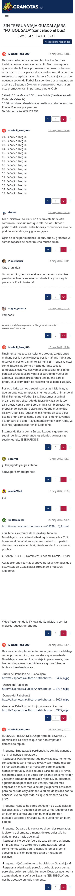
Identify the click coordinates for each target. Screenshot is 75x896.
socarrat (13, 458)
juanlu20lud (15, 491)
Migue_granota (17, 308)
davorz (12, 212)
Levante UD (10, 35)
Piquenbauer (15, 261)
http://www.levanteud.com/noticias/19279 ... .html (35, 526)
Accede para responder (57, 41)
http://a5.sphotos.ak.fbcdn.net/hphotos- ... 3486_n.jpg (35, 678)
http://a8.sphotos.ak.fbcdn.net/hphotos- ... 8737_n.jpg (35, 689)
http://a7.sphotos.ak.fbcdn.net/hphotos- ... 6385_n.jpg (35, 710)
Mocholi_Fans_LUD (19, 53)
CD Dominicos (16, 519)
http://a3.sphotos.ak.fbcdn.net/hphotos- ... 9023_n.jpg (35, 699)
